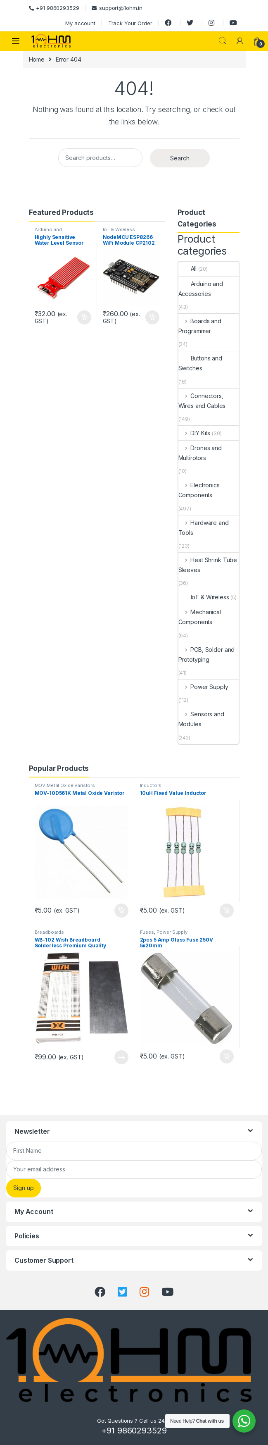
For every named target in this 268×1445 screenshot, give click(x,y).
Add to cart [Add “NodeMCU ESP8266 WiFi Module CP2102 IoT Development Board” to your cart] (152, 317)
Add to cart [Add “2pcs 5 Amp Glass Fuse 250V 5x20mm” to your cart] (227, 1056)
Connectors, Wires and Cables (202, 400)
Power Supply (203, 686)
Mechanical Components (199, 616)
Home (37, 59)
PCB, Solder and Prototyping (206, 654)
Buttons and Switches (200, 363)
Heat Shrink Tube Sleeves (207, 564)
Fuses (147, 932)
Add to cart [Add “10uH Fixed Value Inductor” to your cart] (227, 911)
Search (222, 40)
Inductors (151, 785)
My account (80, 23)
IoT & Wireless (119, 229)
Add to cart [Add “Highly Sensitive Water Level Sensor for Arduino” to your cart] (84, 317)
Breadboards (49, 932)
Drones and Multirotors (200, 452)
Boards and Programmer (199, 325)
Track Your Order (130, 23)
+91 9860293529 (54, 8)
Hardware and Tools (203, 527)
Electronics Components (199, 490)
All (187, 268)
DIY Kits (194, 432)
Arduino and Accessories (49, 232)
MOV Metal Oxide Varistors (65, 785)
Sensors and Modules (201, 719)
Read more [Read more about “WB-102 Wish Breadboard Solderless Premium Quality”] (121, 1057)
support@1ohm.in (117, 8)
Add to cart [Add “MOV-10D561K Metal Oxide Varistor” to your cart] (121, 911)
